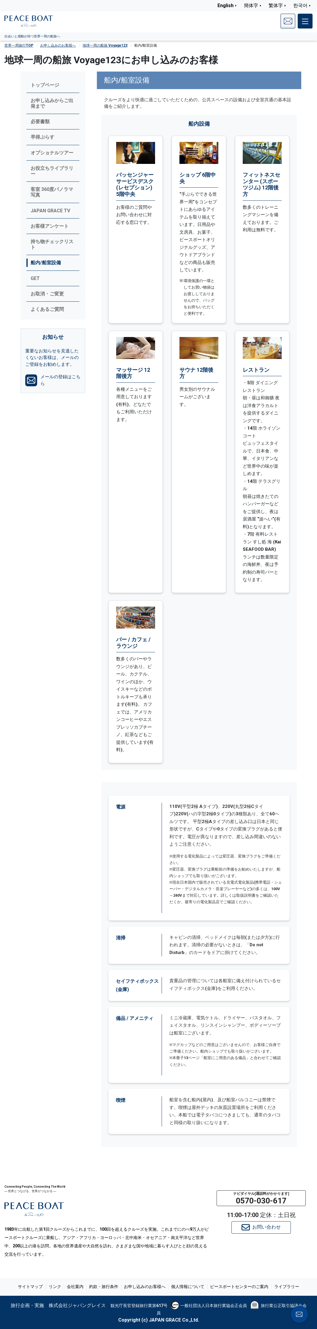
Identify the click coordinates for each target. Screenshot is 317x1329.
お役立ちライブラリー (52, 171)
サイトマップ (33, 1286)
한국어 (300, 5)
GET (35, 278)
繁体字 (276, 5)
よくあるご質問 (47, 309)
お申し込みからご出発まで (52, 103)
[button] (261, 1198)
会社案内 (76, 1286)
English (225, 5)
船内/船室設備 (46, 262)
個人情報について (186, 1286)
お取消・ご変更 (47, 294)
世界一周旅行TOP (18, 45)
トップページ (45, 85)
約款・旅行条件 (104, 1286)
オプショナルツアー (52, 153)
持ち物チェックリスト (52, 244)
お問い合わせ (261, 1227)
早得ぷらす (42, 137)
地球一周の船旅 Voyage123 (105, 45)
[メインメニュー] (305, 21)
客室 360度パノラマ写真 (52, 192)
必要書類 (40, 121)
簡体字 (251, 5)
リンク (57, 1286)
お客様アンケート (50, 226)
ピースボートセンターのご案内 (237, 1286)
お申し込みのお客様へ (58, 45)
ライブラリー (283, 1286)
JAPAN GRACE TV (50, 210)
